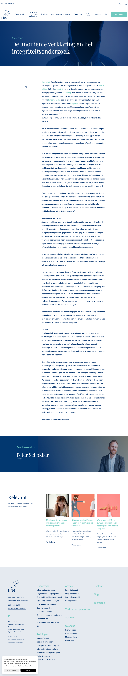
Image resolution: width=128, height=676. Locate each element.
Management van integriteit (48, 645)
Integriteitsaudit (71, 590)
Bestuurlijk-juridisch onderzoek (49, 597)
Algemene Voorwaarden (15, 632)
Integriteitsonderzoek (46, 590)
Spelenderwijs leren (45, 642)
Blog (107, 14)
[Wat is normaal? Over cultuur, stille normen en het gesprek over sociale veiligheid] (108, 505)
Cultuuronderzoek (44, 611)
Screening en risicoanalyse (48, 601)
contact (67, 419)
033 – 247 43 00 (14, 605)
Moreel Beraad (43, 638)
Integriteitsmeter (72, 594)
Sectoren (78, 14)
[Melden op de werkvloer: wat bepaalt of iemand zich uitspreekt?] (57, 505)
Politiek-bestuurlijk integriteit (48, 653)
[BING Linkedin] (9, 616)
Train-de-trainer (43, 656)
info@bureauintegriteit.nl (17, 608)
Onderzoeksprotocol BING (16, 629)
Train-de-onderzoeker (46, 660)
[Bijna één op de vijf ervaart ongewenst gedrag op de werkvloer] (83, 505)
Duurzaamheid (71, 633)
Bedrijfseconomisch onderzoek (49, 615)
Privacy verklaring (13, 622)
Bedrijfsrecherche (44, 608)
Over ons (88, 14)
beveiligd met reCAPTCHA (16, 624)
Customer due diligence (46, 604)
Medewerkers (71, 637)
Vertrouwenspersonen (60, 14)
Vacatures (69, 641)
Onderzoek (19, 14)
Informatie (119, 14)
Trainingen (42, 634)
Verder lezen (50, 542)
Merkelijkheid (20, 642)
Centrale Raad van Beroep (55, 290)
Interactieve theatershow (47, 649)
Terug (24, 87)
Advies (44, 14)
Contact (97, 14)
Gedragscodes (71, 601)
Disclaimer (11, 627)
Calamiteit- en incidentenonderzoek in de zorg (48, 622)
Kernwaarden (70, 630)
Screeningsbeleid (72, 597)
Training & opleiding (32, 14)
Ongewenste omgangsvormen (49, 594)
